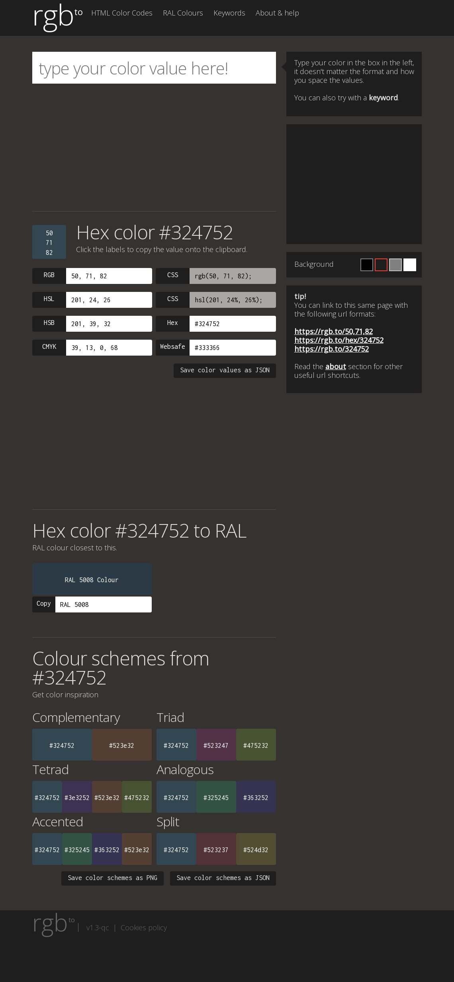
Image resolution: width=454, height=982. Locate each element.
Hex (172, 322)
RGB (49, 274)
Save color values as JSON (225, 370)
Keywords (229, 13)
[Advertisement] (154, 147)
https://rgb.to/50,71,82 (333, 331)
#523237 (216, 849)
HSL (49, 298)
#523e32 (121, 745)
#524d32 (255, 849)
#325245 (216, 797)
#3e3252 (77, 797)
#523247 (216, 745)
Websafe (172, 346)
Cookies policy (144, 927)
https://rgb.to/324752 (331, 349)
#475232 (255, 745)
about (335, 366)
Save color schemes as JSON (223, 877)
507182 (49, 242)
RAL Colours (183, 13)
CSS (172, 274)
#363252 (255, 797)
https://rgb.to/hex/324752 (339, 340)
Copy (44, 603)
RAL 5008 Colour (92, 579)
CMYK (49, 346)
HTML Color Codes (122, 13)
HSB (49, 322)
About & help (277, 13)
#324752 (61, 745)
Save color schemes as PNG (112, 877)
